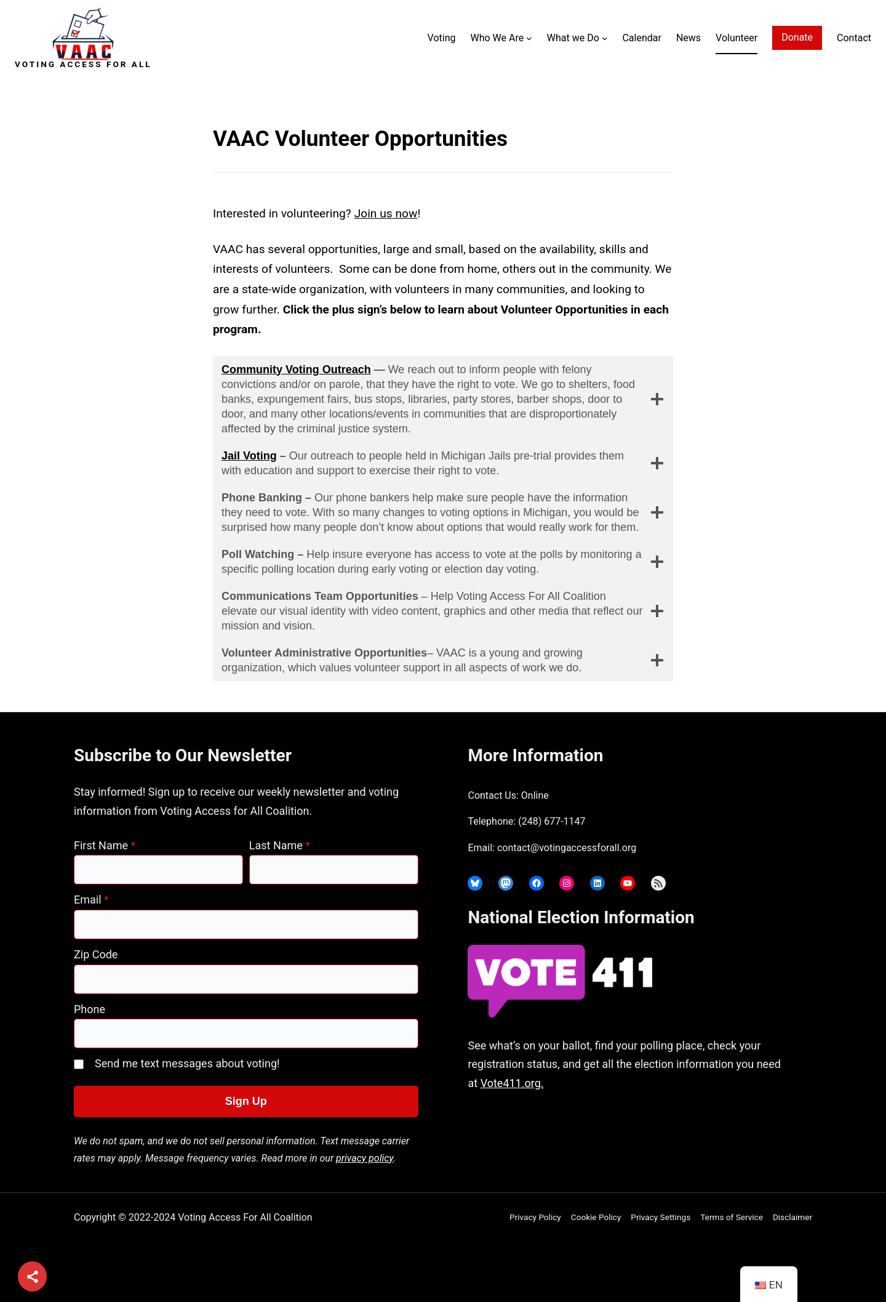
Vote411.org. (512, 1083)
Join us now (386, 213)
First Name (104, 845)
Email (91, 899)
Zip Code (96, 954)
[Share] (32, 1277)
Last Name (279, 845)
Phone (89, 1009)
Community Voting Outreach (296, 369)
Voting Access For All (83, 64)
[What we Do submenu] (605, 38)
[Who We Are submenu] (529, 38)
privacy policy (364, 1158)
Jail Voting (249, 456)
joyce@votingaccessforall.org (660, 1131)
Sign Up (246, 1101)
